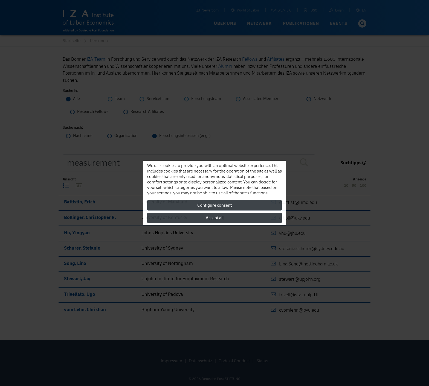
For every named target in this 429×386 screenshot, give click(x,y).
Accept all (215, 218)
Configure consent (214, 205)
